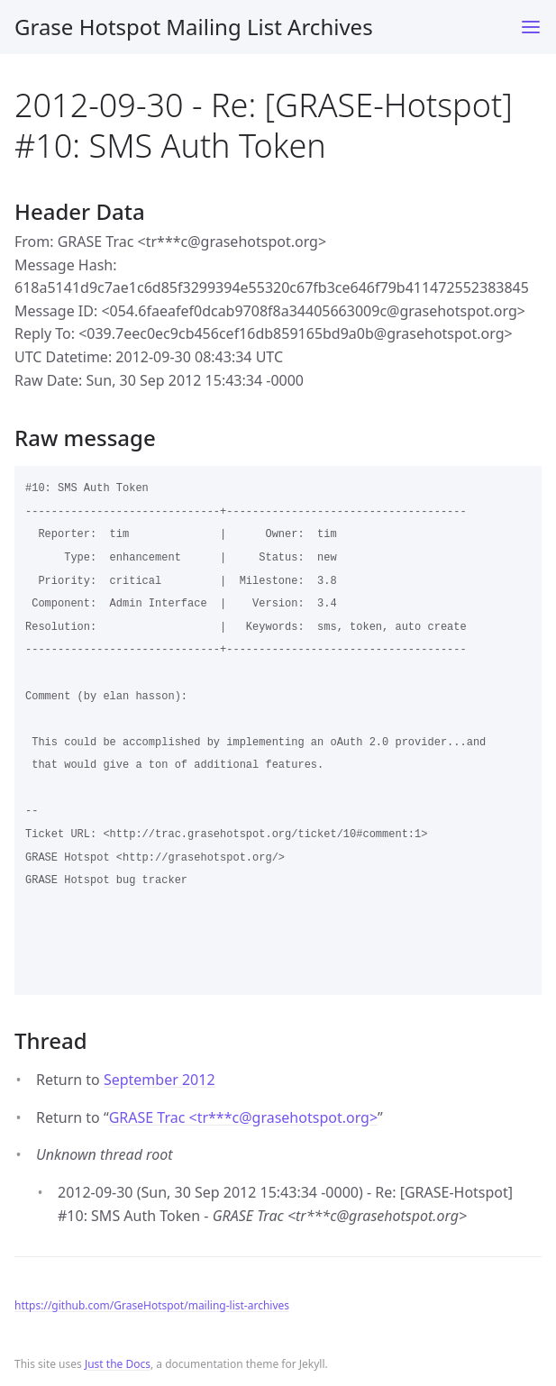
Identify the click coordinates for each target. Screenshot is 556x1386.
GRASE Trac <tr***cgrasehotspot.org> (243, 1117)
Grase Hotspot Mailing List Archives (193, 26)
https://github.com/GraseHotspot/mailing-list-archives (151, 1305)
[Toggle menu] (531, 27)
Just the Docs (117, 1364)
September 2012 (159, 1080)
